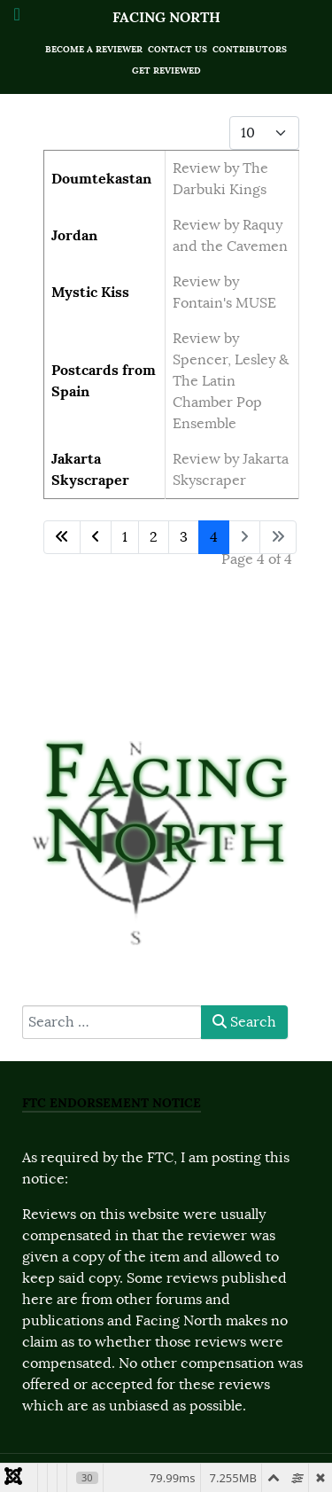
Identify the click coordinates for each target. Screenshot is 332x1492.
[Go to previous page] (96, 537)
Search (244, 1022)
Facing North (166, 17)
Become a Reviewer (94, 49)
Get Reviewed (166, 70)
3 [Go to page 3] (184, 537)
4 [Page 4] (214, 537)
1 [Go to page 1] (124, 537)
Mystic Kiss (90, 292)
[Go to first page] (62, 537)
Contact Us (177, 49)
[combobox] (112, 1022)
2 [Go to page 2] (154, 537)
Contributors (249, 49)
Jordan (74, 235)
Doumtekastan (101, 178)
